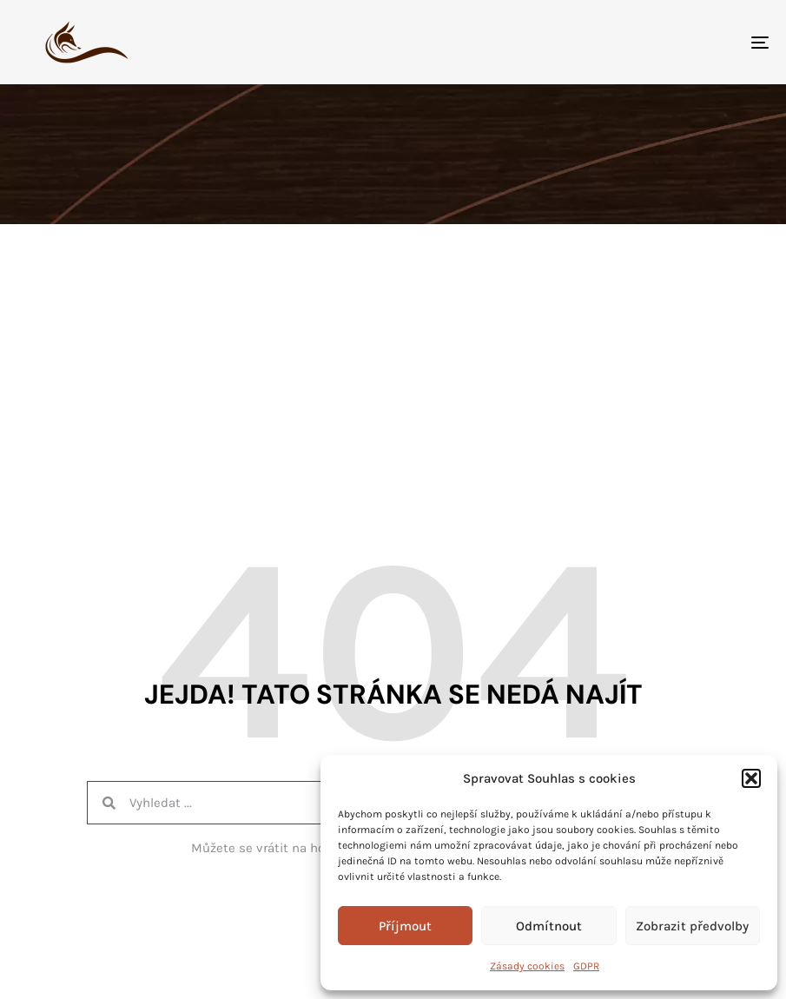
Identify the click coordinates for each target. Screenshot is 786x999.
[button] (751, 778)
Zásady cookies (527, 966)
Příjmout (405, 926)
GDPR (586, 966)
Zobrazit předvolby (692, 926)
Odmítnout (549, 926)
